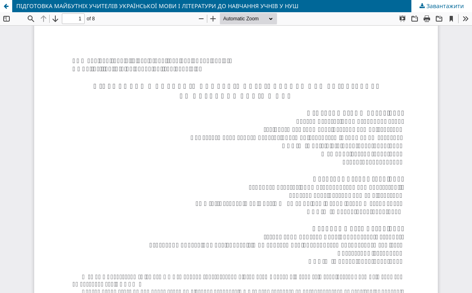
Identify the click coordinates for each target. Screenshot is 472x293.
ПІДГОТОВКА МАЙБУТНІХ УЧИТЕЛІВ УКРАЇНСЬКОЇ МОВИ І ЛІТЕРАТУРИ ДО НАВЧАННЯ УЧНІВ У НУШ (157, 6)
